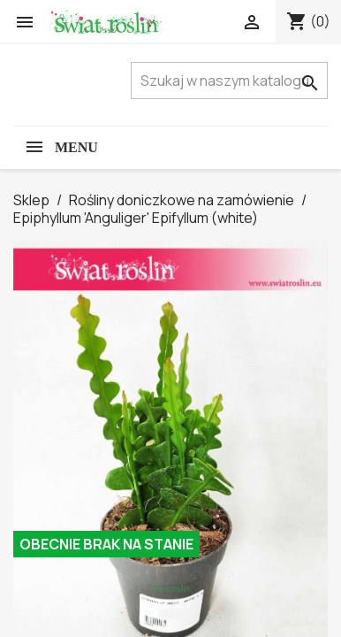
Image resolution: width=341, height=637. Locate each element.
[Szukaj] (229, 80)
